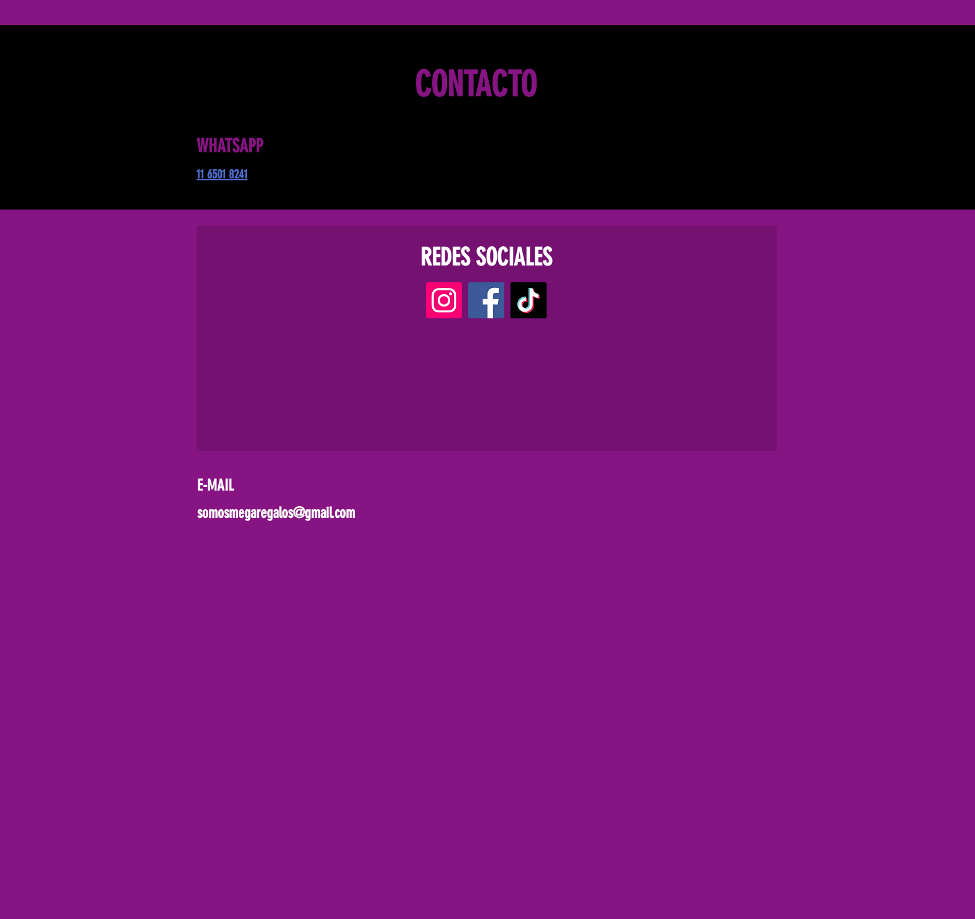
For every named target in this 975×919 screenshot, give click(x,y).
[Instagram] (444, 300)
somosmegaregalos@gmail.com (276, 513)
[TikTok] (529, 300)
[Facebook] (486, 300)
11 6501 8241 (221, 174)
